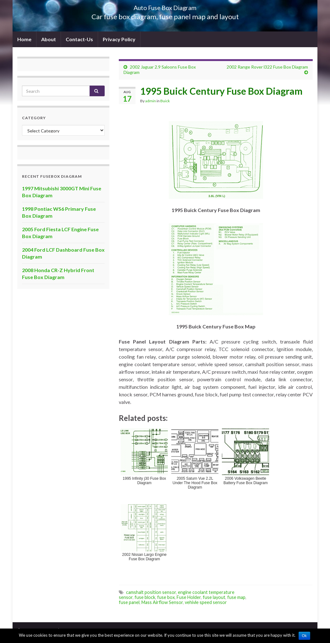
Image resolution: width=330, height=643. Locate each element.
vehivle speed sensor (206, 602)
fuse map (236, 597)
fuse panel (129, 602)
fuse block (145, 597)
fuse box (166, 597)
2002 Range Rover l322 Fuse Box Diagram (267, 67)
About (48, 39)
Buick (165, 100)
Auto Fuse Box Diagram (165, 6)
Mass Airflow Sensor (162, 602)
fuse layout (214, 597)
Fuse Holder (189, 597)
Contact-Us (79, 39)
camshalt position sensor (151, 592)
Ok (304, 636)
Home (24, 39)
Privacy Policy (119, 39)
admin (150, 100)
